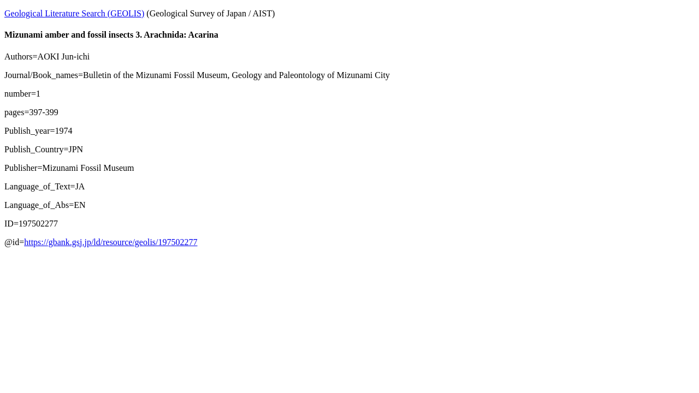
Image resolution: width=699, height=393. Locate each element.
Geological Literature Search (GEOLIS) (74, 13)
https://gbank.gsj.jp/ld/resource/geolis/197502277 (110, 242)
